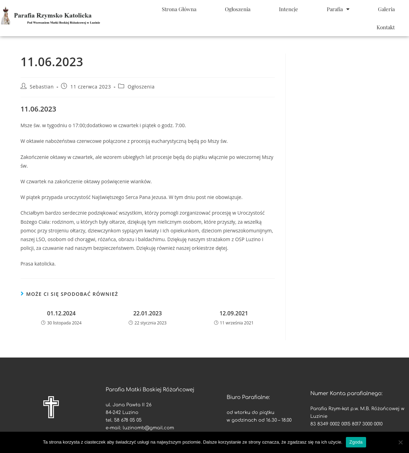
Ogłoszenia (237, 9)
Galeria (386, 9)
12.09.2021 (233, 313)
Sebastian (42, 86)
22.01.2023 (147, 313)
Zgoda (356, 442)
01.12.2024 (61, 313)
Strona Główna (179, 9)
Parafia (338, 9)
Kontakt (386, 27)
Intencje (288, 9)
